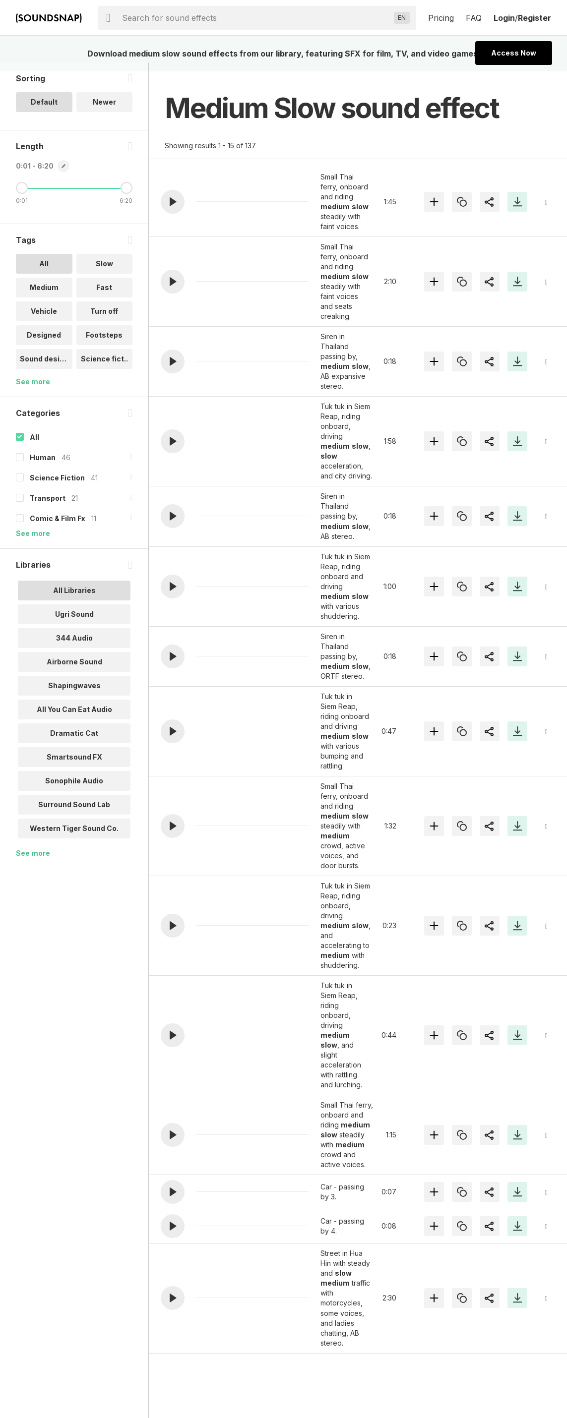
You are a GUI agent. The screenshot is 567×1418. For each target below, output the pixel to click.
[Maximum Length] (126, 197)
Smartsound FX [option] (74, 766)
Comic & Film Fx (57, 527)
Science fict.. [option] (104, 367)
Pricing (441, 18)
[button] (173, 202)
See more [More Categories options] (33, 542)
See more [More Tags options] (33, 390)
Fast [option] (104, 296)
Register (534, 18)
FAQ (474, 18)
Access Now (513, 53)
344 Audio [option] (74, 647)
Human (43, 466)
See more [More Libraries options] (33, 862)
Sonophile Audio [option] (74, 789)
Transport (47, 507)
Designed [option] (44, 344)
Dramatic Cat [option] (74, 742)
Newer (104, 111)
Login (504, 18)
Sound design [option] (44, 367)
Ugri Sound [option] (74, 623)
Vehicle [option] (44, 320)
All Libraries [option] (74, 599)
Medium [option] (44, 296)
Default (44, 111)
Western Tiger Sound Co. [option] (74, 837)
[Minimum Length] (22, 197)
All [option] (44, 272)
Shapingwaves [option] (74, 694)
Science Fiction (57, 486)
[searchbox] (256, 18)
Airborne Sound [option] (74, 670)
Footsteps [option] (104, 344)
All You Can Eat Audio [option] (74, 718)
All (34, 446)
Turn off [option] (104, 320)
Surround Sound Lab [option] (74, 813)
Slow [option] (104, 272)
